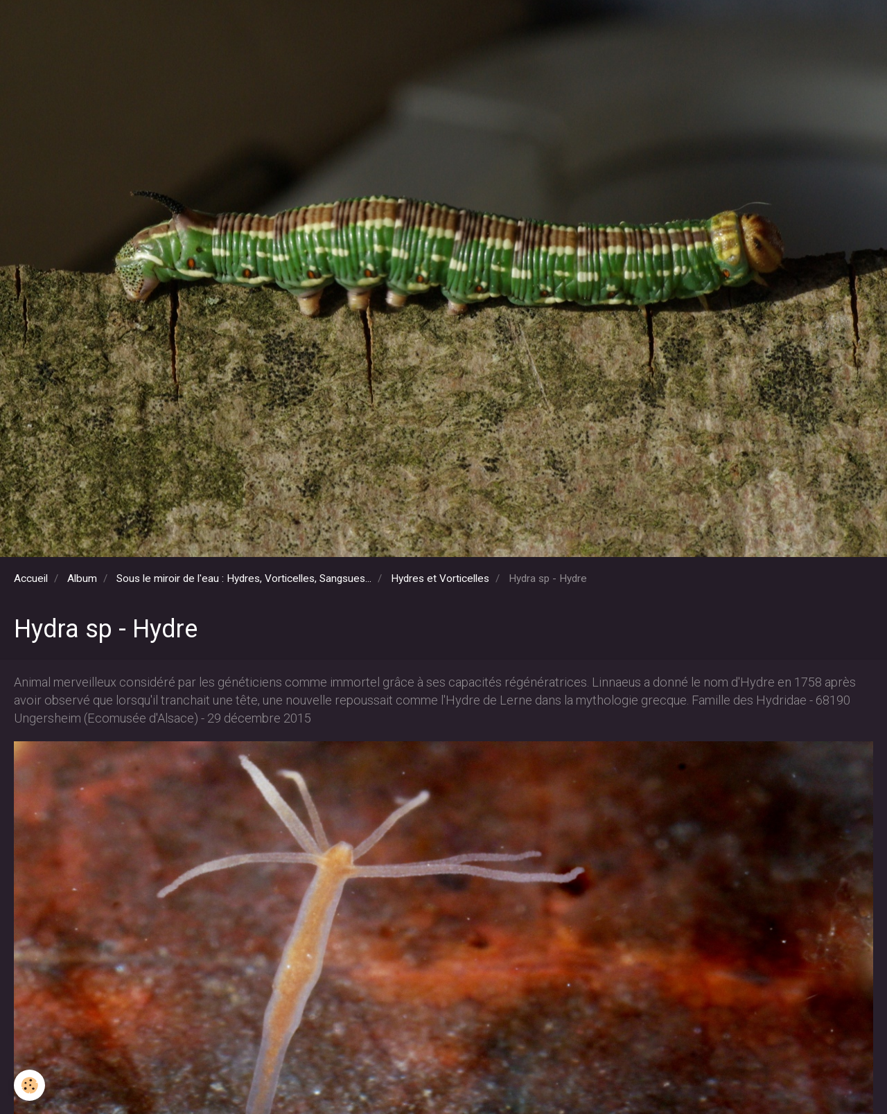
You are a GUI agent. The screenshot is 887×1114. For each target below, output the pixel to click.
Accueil (31, 578)
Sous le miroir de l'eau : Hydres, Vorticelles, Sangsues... (243, 578)
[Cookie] (29, 1085)
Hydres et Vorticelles (440, 578)
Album (82, 578)
